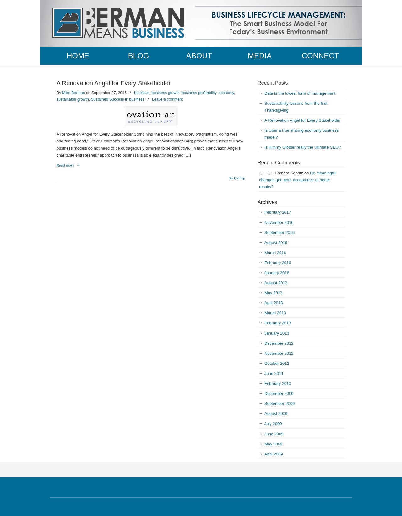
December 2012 (279, 343)
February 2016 (277, 262)
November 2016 (279, 222)
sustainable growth (73, 99)
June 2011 (274, 373)
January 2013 (276, 333)
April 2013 (273, 303)
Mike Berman (73, 93)
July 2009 (273, 423)
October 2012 (276, 363)
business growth (166, 93)
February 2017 (277, 212)
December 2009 (279, 393)
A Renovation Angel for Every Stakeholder (114, 83)
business (141, 93)
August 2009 (275, 413)
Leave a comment (167, 99)
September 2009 (279, 403)
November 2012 (279, 353)
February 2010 (277, 383)
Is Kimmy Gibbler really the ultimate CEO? (302, 147)
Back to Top (237, 178)
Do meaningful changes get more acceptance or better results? (297, 180)
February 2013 (277, 323)
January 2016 (276, 272)
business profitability (199, 93)
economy (226, 93)
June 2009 (274, 434)
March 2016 (275, 252)
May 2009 (273, 444)
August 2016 (275, 242)
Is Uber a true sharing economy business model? (301, 134)
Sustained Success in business (117, 99)
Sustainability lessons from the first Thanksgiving (295, 107)
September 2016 (279, 232)
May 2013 (273, 292)
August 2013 (275, 282)
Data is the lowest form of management (299, 93)
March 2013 (275, 313)
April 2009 (273, 454)
